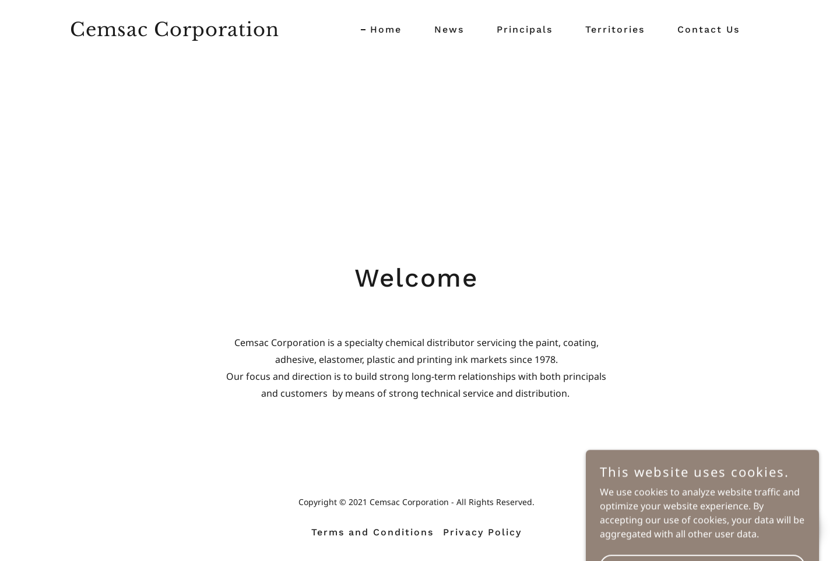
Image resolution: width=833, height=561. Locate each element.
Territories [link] (615, 29)
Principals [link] (525, 29)
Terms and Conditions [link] (372, 532)
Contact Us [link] (708, 29)
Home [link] (386, 29)
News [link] (449, 29)
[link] (175, 32)
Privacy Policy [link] (482, 532)
